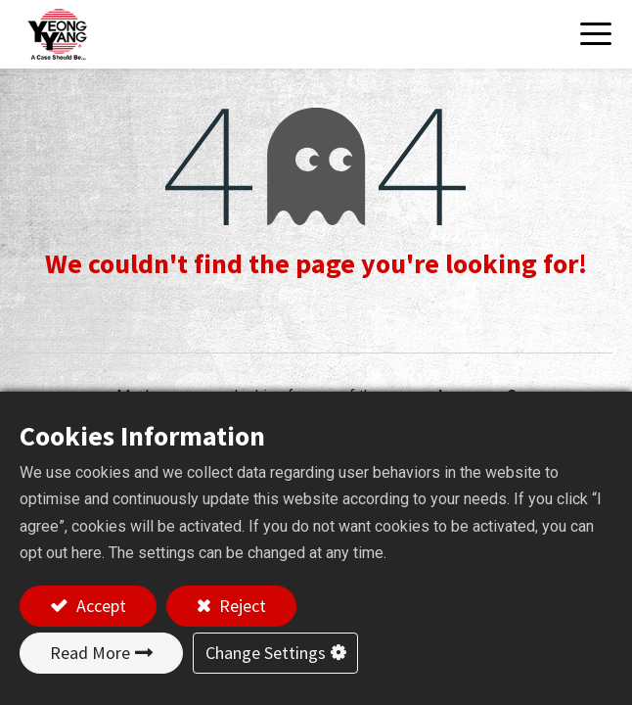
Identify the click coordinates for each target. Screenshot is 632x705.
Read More (90, 652)
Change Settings (265, 652)
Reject (240, 605)
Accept (99, 605)
